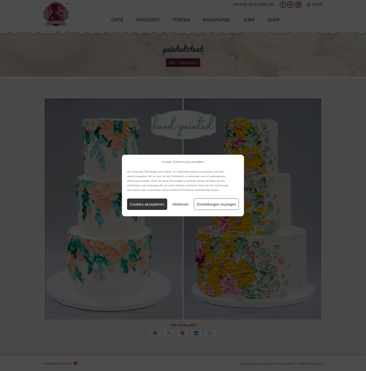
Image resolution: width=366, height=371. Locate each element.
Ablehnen (181, 204)
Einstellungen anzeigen (216, 204)
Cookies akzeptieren (147, 204)
